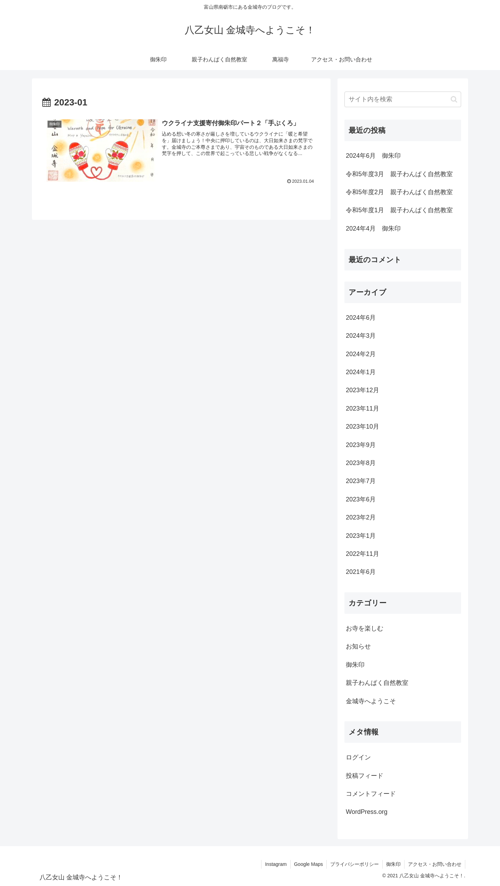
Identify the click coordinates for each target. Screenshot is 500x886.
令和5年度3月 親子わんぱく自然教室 (399, 174)
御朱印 (393, 864)
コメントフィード (371, 793)
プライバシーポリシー (354, 864)
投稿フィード (364, 775)
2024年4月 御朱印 (373, 228)
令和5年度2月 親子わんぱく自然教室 (399, 192)
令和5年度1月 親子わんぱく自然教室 (399, 210)
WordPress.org (367, 811)
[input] (402, 99)
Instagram (275, 864)
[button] (454, 99)
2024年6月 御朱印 (373, 155)
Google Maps (308, 864)
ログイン (358, 757)
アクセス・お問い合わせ (434, 864)
